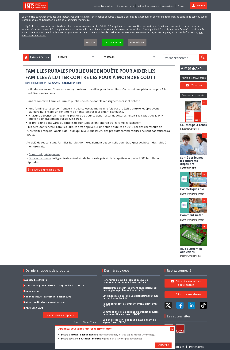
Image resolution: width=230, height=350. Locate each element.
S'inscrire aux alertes (188, 294)
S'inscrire (196, 85)
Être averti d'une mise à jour (45, 169)
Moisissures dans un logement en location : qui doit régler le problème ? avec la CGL (130, 289)
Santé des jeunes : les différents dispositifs (192, 161)
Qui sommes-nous (125, 6)
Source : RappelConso (85, 322)
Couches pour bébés (193, 125)
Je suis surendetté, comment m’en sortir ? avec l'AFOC (130, 305)
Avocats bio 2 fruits (35, 279)
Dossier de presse (40, 158)
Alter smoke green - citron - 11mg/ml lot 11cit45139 (54, 285)
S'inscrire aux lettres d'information (188, 282)
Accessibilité (168, 6)
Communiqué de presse (44, 154)
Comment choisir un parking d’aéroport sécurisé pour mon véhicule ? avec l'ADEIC (131, 313)
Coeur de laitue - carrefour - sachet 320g (47, 296)
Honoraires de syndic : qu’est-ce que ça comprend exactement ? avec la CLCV (125, 281)
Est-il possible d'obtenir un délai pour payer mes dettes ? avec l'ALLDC (130, 297)
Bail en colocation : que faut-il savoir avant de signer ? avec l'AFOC (129, 321)
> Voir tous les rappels (60, 315)
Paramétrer (137, 42)
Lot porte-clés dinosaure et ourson (44, 302)
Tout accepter (112, 42)
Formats (109, 57)
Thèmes (62, 57)
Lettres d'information (103, 6)
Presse (181, 6)
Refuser (90, 42)
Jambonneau (31, 291)
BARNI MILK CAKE (33, 307)
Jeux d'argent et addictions (191, 250)
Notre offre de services (148, 6)
